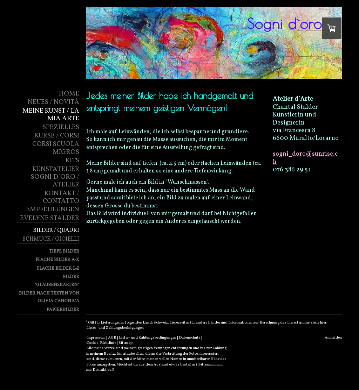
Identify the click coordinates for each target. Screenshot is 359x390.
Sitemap (125, 343)
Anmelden (333, 337)
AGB (112, 337)
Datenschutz (190, 337)
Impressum (96, 337)
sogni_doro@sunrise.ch (305, 158)
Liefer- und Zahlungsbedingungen (115, 328)
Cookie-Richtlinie (101, 343)
